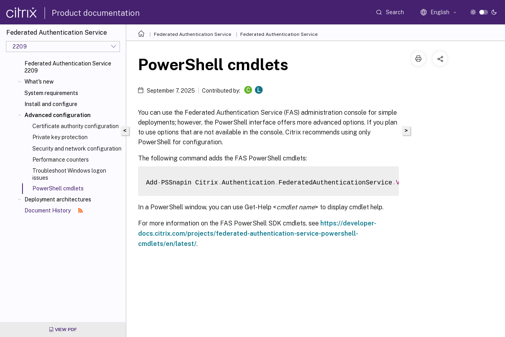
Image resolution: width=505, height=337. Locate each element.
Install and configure (50, 104)
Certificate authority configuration (75, 126)
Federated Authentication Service (192, 34)
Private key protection (60, 137)
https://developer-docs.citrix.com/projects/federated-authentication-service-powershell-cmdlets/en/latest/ (257, 234)
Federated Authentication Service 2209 (67, 67)
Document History (53, 210)
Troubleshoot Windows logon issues (69, 174)
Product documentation (96, 13)
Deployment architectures (57, 199)
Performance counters (60, 159)
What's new (39, 81)
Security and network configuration (77, 148)
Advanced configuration (57, 115)
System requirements (51, 93)
